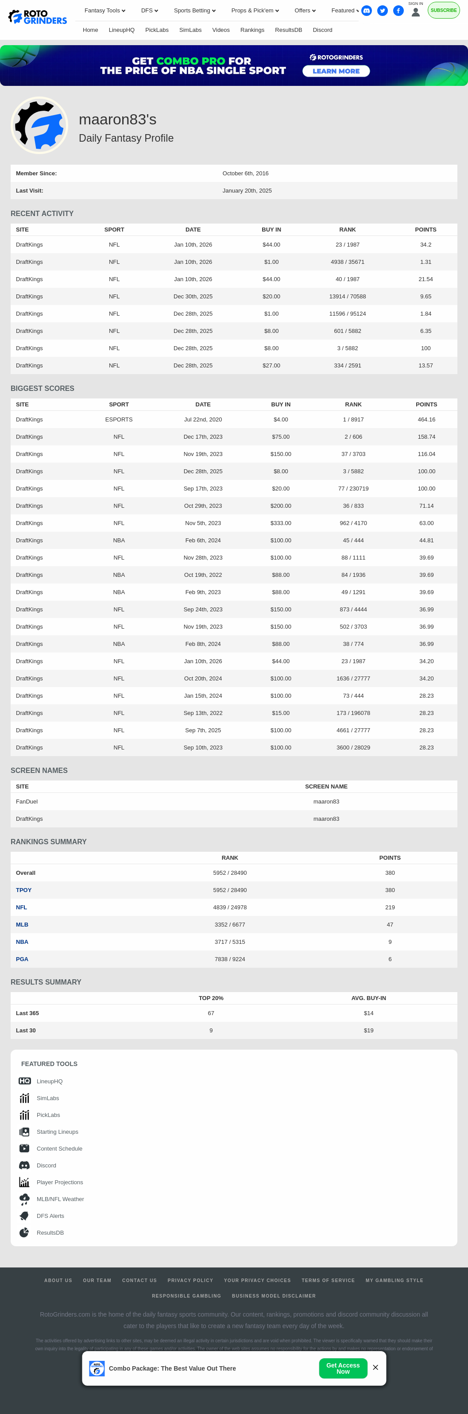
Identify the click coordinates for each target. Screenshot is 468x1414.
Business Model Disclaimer (274, 1296)
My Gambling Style (395, 1280)
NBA (22, 942)
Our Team (97, 1280)
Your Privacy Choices (257, 1280)
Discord (323, 30)
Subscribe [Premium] (444, 10)
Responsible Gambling (186, 1296)
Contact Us (139, 1280)
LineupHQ (122, 30)
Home (90, 30)
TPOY (23, 890)
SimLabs (190, 30)
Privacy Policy (190, 1280)
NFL (21, 907)
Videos (221, 30)
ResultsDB (288, 30)
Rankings (252, 30)
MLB (22, 924)
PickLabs (157, 30)
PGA (22, 959)
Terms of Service (329, 1280)
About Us (58, 1280)
